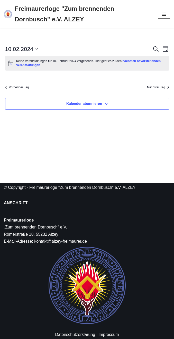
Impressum (108, 334)
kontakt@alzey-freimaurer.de (60, 241)
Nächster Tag (158, 87)
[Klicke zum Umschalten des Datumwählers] (21, 49)
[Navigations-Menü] (164, 14)
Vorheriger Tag (17, 87)
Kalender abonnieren (84, 103)
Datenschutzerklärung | (76, 334)
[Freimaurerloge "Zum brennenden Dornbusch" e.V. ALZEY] (77, 14)
